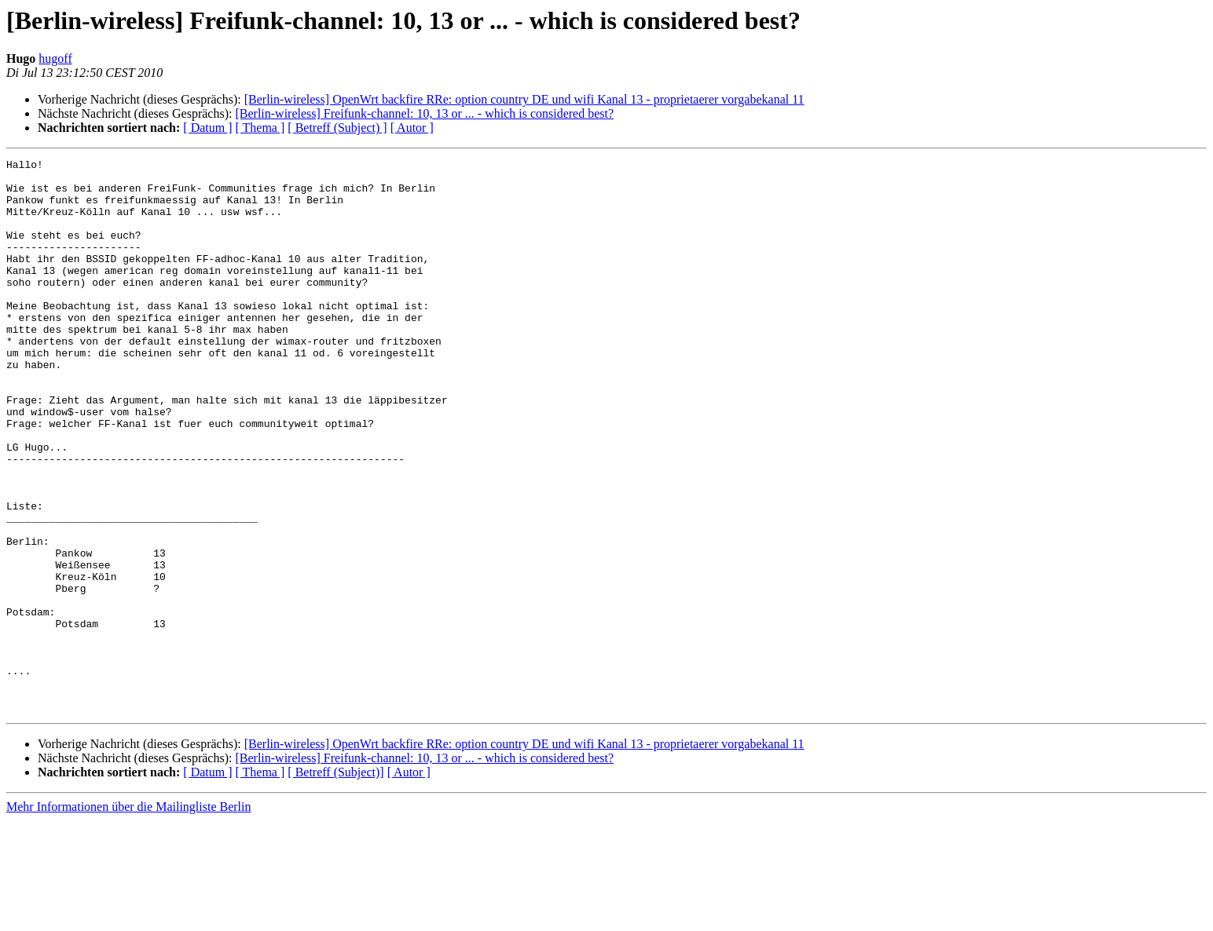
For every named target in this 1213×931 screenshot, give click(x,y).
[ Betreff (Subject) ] (337, 127)
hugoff (54, 58)
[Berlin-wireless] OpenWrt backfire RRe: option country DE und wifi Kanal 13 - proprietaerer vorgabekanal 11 (524, 99)
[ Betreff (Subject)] (335, 882)
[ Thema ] (260, 127)
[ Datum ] (207, 127)
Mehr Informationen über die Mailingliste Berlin (128, 917)
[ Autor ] (412, 127)
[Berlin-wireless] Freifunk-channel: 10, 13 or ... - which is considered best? (424, 113)
